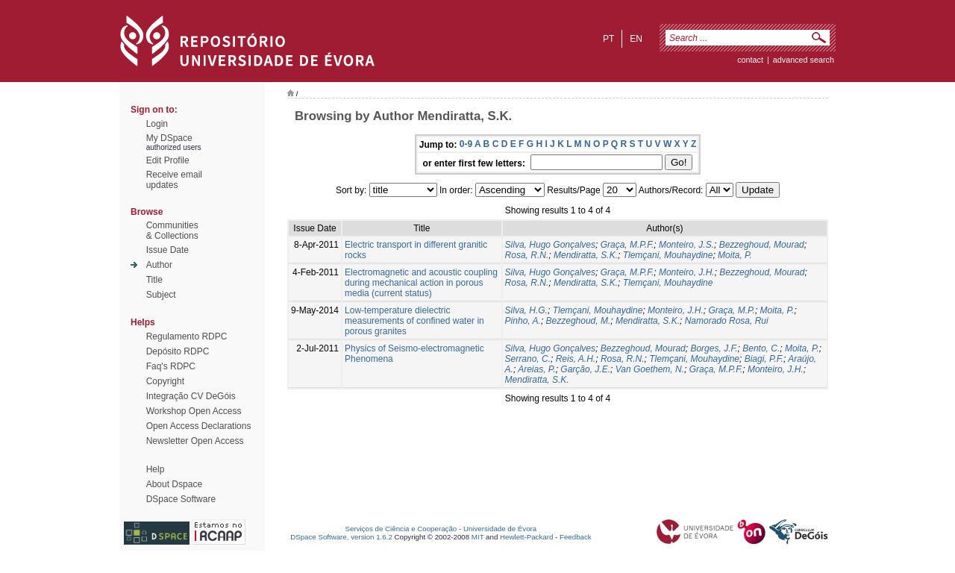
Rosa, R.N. (527, 255)
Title (154, 280)
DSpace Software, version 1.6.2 (341, 537)
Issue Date (167, 250)
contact (750, 59)
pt (608, 39)
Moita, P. (735, 255)
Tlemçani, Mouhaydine (668, 255)
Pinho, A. (523, 321)
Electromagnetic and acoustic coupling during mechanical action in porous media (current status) (421, 282)
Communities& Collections (172, 230)
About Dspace (174, 484)
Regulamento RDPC (187, 336)
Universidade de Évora (499, 529)
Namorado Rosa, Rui (726, 321)
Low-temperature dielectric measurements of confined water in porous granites (414, 320)
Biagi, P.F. (764, 359)
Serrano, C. (528, 359)
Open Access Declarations (198, 426)
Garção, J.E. (585, 369)
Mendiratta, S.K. (586, 255)
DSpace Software (181, 499)
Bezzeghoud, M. (578, 321)
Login (157, 124)
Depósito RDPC (178, 351)
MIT (478, 537)
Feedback (576, 537)
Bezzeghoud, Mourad (761, 244)
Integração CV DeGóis (191, 396)
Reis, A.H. (576, 359)
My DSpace (169, 138)
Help (155, 469)
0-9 (466, 144)
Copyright (165, 381)
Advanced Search (803, 59)
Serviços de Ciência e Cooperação (401, 529)
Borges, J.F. (713, 348)
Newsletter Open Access (195, 441)
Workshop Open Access (194, 411)
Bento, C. (761, 348)
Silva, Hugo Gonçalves (550, 244)
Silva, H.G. (526, 310)
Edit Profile (168, 160)
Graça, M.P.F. (627, 244)
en (636, 39)
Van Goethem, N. (650, 369)
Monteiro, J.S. (686, 244)
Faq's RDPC (170, 366)
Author (159, 265)
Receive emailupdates (174, 179)
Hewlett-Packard (526, 537)
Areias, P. (536, 369)
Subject (161, 294)
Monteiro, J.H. (687, 272)
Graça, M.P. (731, 310)
